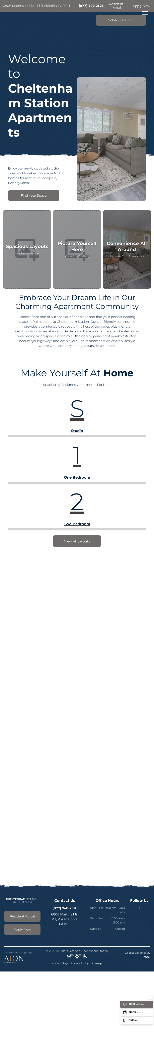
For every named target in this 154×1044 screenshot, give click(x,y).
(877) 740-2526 (91, 6)
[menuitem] (60, 963)
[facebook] (139, 909)
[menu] (145, 13)
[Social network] (69, 957)
